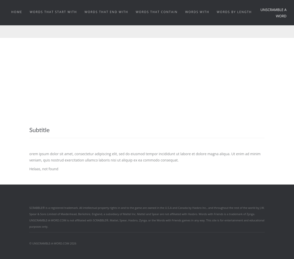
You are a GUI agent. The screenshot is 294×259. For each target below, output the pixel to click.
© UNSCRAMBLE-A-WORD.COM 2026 (52, 243)
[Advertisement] (147, 75)
